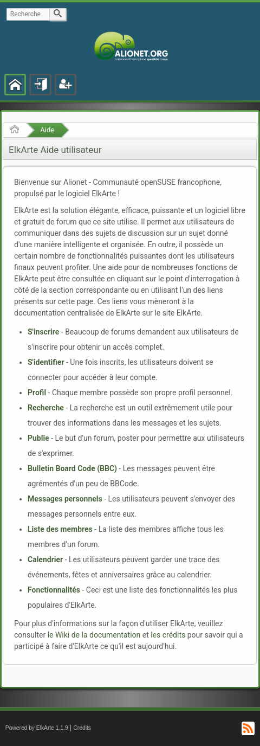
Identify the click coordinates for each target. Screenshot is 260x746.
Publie (38, 438)
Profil (37, 392)
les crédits (168, 635)
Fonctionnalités (54, 590)
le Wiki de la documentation (94, 635)
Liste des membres (60, 529)
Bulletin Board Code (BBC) (72, 468)
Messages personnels (65, 498)
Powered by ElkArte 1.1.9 (36, 728)
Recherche (46, 407)
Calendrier (45, 559)
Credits (82, 728)
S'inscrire (43, 331)
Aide (47, 130)
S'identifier (46, 362)
